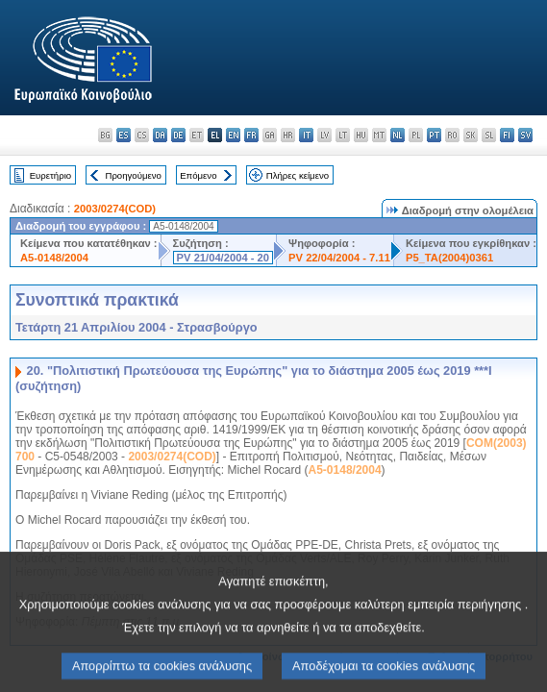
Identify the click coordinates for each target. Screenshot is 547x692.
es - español (123, 135)
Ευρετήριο (50, 175)
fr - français (251, 135)
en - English (233, 135)
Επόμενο (198, 175)
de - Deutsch (178, 135)
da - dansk (160, 135)
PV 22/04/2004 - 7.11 (339, 257)
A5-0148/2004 (54, 257)
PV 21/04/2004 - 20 (223, 257)
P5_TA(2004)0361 (449, 257)
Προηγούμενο (133, 175)
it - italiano (306, 135)
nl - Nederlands (397, 135)
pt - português (434, 135)
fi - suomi (507, 135)
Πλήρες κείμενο (297, 175)
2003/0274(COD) (115, 208)
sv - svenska (525, 135)
